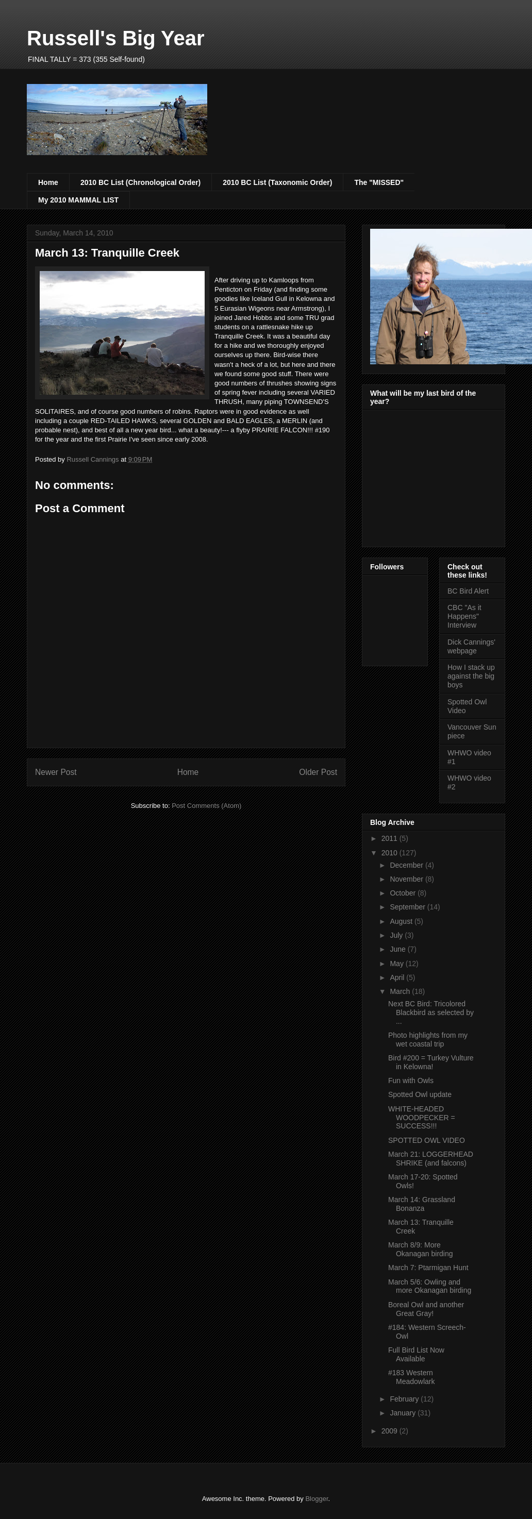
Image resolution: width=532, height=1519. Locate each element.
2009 (390, 1431)
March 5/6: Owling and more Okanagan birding (429, 1286)
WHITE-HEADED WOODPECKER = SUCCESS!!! (421, 1117)
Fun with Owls (411, 1080)
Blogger (316, 1499)
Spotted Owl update (420, 1094)
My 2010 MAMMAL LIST (78, 200)
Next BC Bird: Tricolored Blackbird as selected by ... (431, 1012)
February (405, 1399)
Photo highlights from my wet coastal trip (428, 1039)
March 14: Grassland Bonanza (421, 1203)
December (407, 865)
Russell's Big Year (116, 38)
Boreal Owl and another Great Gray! (426, 1309)
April (398, 977)
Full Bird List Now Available (416, 1354)
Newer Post (56, 772)
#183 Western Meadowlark (411, 1377)
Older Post (318, 772)
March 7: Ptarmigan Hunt (428, 1267)
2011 (390, 838)
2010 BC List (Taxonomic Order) (277, 182)
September (408, 907)
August (402, 921)
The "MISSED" (379, 182)
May (397, 963)
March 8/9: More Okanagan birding (420, 1249)
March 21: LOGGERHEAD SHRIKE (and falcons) (430, 1158)
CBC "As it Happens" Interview (464, 616)
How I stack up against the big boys (471, 676)
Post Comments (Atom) (206, 805)
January (404, 1413)
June (398, 949)
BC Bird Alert (468, 591)
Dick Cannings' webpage (471, 646)
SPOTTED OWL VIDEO (426, 1140)
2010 (390, 853)
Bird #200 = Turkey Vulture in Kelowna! (431, 1062)
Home (48, 182)
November (407, 879)
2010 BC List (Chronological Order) (140, 182)
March (401, 991)
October (404, 893)
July (397, 935)
